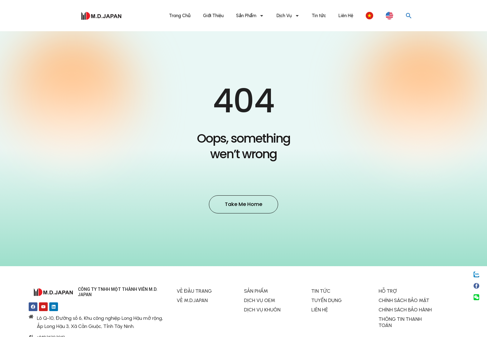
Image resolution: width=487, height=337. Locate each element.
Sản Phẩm (250, 15)
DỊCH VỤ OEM (259, 301)
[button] (408, 15)
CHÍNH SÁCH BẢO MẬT (404, 301)
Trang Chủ (180, 15)
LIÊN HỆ (319, 311)
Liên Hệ (346, 15)
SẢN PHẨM (256, 292)
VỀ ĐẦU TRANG (194, 292)
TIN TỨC (320, 292)
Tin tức (319, 15)
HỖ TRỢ (388, 292)
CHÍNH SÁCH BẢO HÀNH (405, 311)
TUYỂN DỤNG (326, 301)
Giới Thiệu (213, 15)
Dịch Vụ (288, 15)
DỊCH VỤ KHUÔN (262, 311)
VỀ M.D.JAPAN (192, 301)
